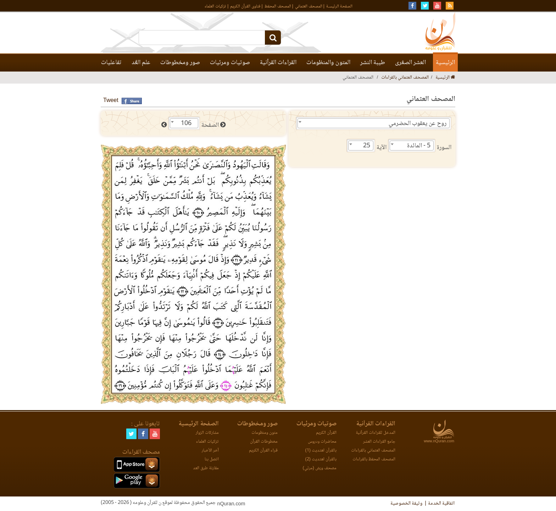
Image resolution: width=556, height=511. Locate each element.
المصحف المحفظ (278, 6)
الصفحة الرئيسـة (339, 6)
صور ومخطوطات (180, 62)
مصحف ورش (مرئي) (320, 468)
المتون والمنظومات (328, 62)
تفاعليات (111, 62)
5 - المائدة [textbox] (418, 146)
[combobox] (374, 123)
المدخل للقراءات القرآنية (375, 433)
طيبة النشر (372, 62)
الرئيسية (445, 62)
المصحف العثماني (308, 6)
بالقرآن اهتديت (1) (321, 450)
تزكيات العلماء (215, 6)
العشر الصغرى (410, 62)
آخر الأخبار (210, 450)
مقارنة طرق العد (206, 468)
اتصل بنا (212, 459)
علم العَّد (141, 62)
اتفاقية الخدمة (441, 503)
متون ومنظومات (264, 433)
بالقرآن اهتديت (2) (321, 459)
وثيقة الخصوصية (406, 503)
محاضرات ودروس (322, 441)
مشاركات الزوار (207, 433)
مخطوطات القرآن (264, 441)
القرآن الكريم (326, 433)
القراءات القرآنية (278, 62)
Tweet (110, 101)
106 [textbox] (186, 124)
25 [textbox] (366, 146)
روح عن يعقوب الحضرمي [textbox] (417, 124)
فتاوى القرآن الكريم (245, 6)
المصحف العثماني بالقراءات (405, 78)
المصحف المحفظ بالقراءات (373, 459)
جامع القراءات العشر (379, 441)
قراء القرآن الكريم (263, 450)
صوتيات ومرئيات (230, 62)
